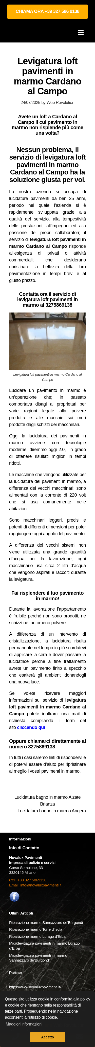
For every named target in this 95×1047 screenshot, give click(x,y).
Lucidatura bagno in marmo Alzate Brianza (47, 801)
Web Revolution (60, 102)
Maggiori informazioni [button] (24, 1024)
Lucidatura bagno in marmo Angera (51, 810)
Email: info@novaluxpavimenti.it (35, 885)
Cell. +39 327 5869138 (27, 880)
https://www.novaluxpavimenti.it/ (35, 987)
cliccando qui (31, 727)
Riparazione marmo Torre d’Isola (35, 929)
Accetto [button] (47, 1037)
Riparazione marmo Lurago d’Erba (37, 936)
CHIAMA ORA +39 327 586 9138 (48, 11)
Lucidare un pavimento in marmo (44, 390)
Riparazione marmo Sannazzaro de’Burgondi (46, 922)
